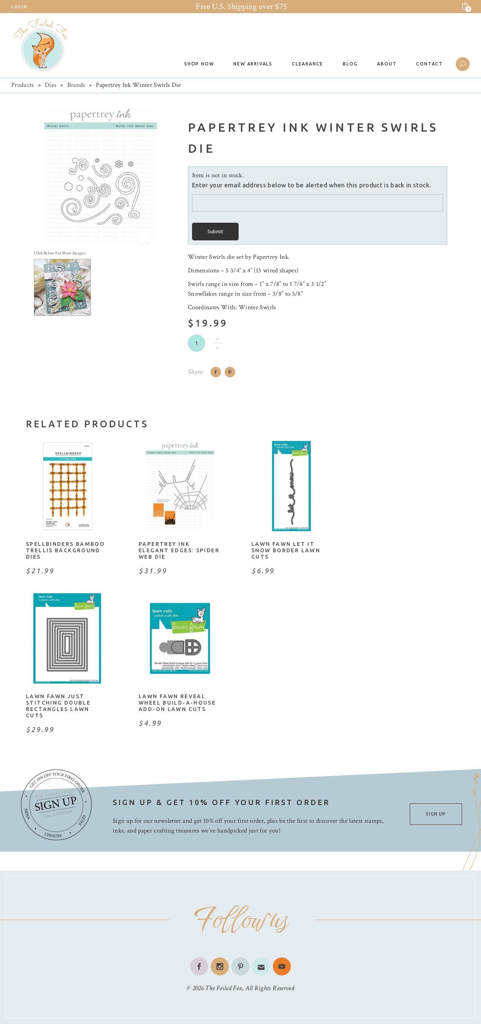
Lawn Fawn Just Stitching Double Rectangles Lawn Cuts (58, 706)
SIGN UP (436, 813)
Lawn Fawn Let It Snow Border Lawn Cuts (285, 550)
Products (22, 85)
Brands (76, 85)
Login (19, 7)
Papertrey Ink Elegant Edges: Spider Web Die (179, 550)
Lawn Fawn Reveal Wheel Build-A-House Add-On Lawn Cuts (177, 702)
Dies (50, 85)
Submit (215, 231)
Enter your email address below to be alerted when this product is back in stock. (311, 184)
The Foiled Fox (223, 988)
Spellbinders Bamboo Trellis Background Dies (65, 550)
